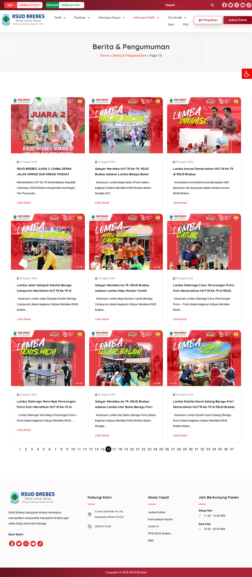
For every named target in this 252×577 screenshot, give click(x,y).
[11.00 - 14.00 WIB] (200, 515)
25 (161, 463)
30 (191, 463)
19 (126, 463)
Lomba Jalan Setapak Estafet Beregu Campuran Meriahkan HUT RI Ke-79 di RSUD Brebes (45, 296)
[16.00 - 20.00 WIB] (200, 529)
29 (185, 463)
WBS (151, 540)
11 (79, 463)
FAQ (187, 19)
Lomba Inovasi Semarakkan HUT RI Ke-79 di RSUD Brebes (202, 173)
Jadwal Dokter (157, 512)
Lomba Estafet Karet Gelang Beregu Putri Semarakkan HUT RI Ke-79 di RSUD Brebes (203, 418)
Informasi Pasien (101, 19)
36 (226, 463)
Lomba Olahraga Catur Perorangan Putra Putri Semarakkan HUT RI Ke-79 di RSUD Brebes (203, 296)
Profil (56, 19)
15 (102, 463)
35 (220, 463)
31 (197, 463)
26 (167, 463)
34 (214, 463)
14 (97, 463)
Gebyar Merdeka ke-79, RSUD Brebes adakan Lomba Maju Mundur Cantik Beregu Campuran (122, 296)
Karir (177, 19)
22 (144, 463)
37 (232, 463)
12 (85, 463)
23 (149, 463)
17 (114, 463)
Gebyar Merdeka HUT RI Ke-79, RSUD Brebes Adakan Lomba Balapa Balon (122, 173)
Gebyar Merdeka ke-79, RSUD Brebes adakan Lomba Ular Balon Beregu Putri (124, 417)
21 (138, 463)
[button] (247, 74)
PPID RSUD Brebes (159, 533)
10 (73, 463)
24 (155, 463)
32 (202, 463)
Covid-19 (153, 526)
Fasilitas (74, 19)
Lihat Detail (24, 205)
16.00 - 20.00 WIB (214, 529)
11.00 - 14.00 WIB (214, 515)
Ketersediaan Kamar (160, 519)
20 (132, 463)
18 (120, 463)
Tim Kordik (160, 19)
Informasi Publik (132, 19)
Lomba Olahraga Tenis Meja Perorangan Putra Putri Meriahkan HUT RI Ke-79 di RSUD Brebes (47, 418)
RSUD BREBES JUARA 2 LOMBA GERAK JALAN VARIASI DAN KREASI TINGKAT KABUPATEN (45, 174)
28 (179, 463)
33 (208, 463)
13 (91, 463)
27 (173, 463)
